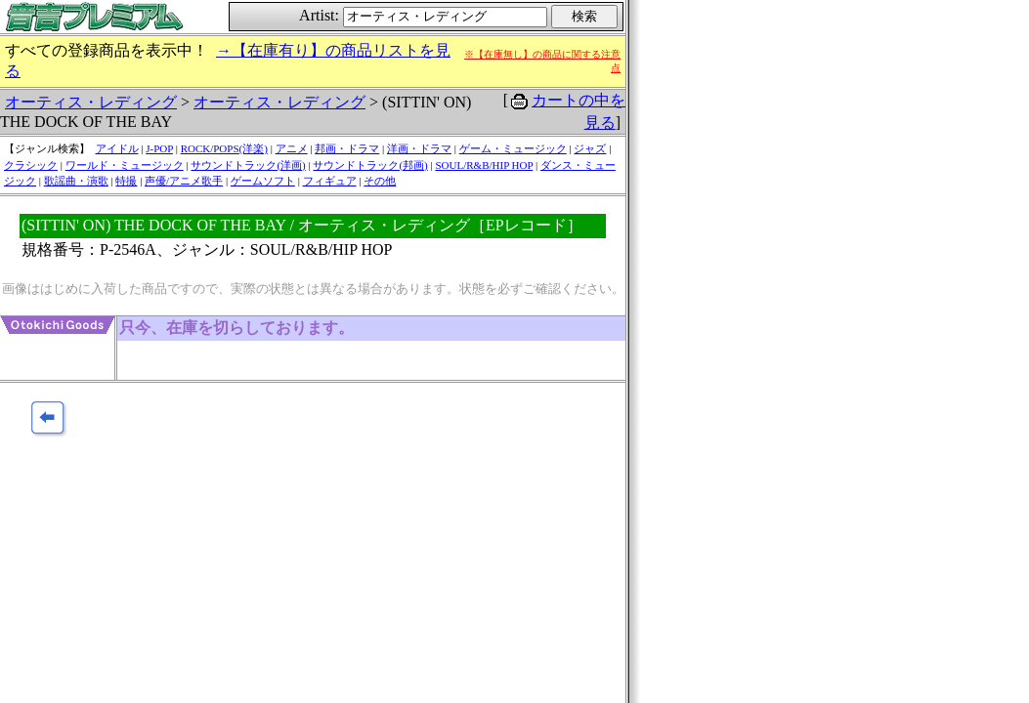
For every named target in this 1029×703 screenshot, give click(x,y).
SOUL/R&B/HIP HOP (484, 165)
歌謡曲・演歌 (76, 180)
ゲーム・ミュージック (513, 148)
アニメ (292, 148)
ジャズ (590, 148)
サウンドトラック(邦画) (370, 165)
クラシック (31, 165)
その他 (380, 180)
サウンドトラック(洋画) (248, 165)
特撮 (126, 180)
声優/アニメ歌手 (184, 180)
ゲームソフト (263, 180)
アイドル (117, 148)
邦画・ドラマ (347, 148)
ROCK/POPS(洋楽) (224, 148)
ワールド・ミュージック (124, 165)
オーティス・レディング (91, 102)
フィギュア (330, 180)
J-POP (159, 148)
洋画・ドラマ (419, 148)
